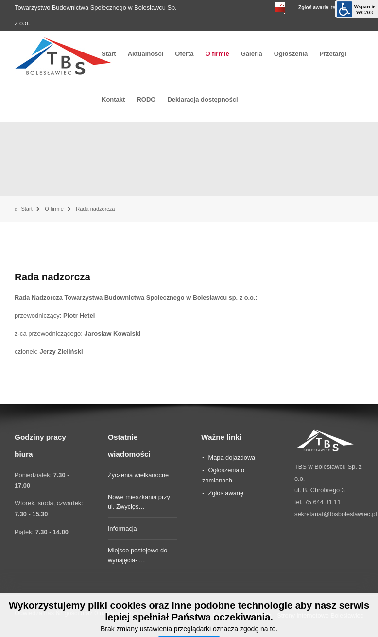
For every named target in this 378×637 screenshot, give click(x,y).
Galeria (251, 53)
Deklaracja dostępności (202, 99)
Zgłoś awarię (225, 493)
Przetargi (332, 53)
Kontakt (113, 99)
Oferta (184, 53)
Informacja (122, 528)
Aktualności (146, 53)
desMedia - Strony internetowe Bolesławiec (303, 615)
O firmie (217, 53)
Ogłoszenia (291, 53)
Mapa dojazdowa (231, 457)
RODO (146, 99)
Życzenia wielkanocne (138, 475)
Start (109, 53)
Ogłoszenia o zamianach (223, 475)
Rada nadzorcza (52, 276)
